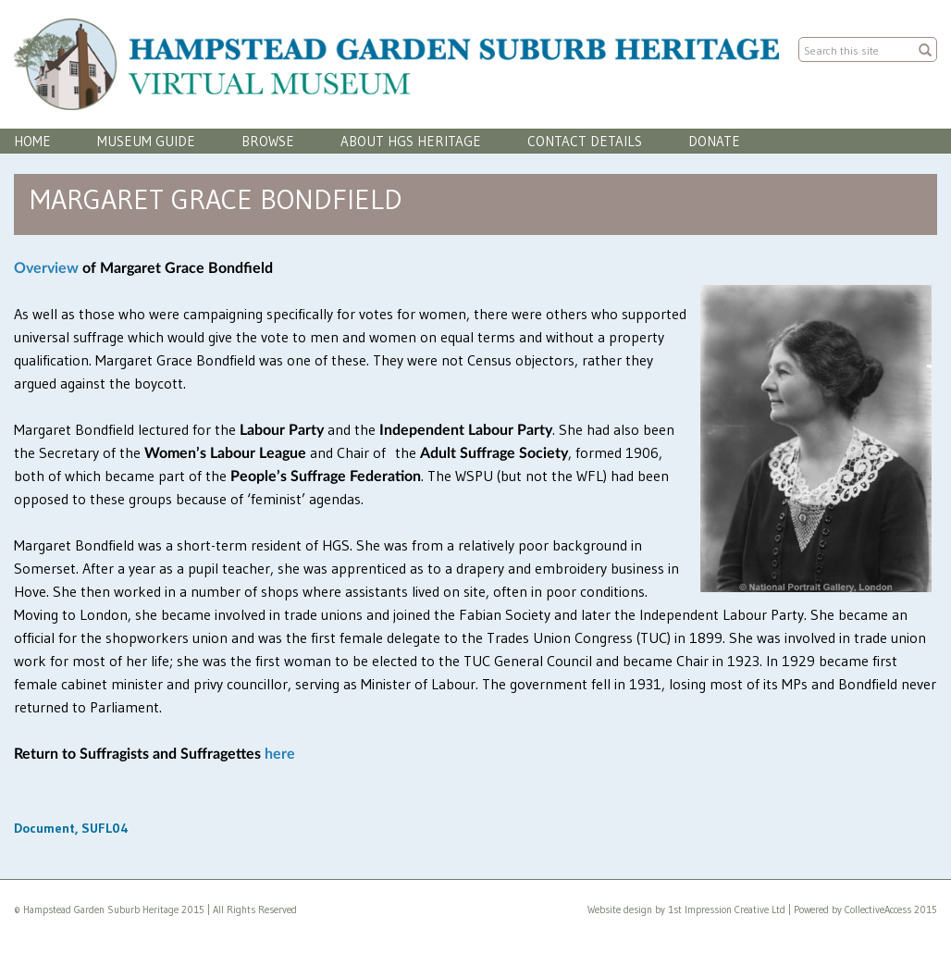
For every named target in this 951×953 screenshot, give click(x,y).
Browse (267, 141)
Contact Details (584, 141)
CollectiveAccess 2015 (891, 909)
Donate (714, 141)
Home (32, 141)
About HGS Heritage (410, 141)
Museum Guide (146, 141)
